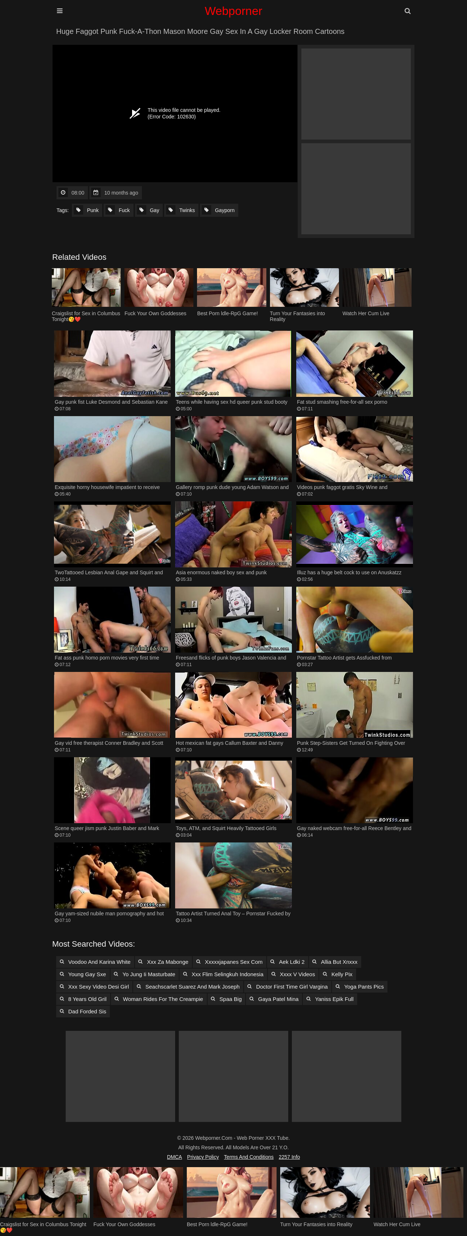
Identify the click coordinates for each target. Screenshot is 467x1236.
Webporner (233, 10)
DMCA (174, 1157)
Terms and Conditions (249, 1157)
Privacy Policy (203, 1157)
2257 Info (289, 1157)
